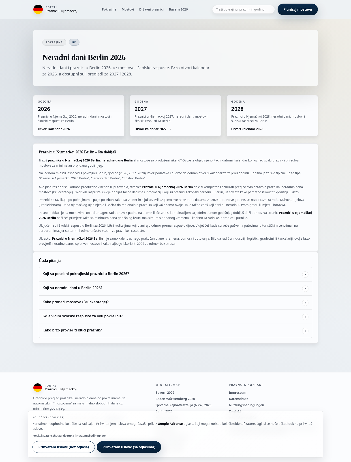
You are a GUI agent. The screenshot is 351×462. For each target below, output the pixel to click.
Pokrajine (109, 9)
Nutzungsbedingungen (246, 405)
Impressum (237, 392)
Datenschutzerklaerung (58, 436)
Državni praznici (151, 9)
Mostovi (128, 9)
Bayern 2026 (178, 9)
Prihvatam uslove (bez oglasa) (64, 447)
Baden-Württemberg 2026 (175, 399)
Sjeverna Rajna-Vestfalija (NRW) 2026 (184, 405)
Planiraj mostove (297, 9)
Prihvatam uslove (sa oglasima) (129, 447)
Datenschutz (238, 399)
